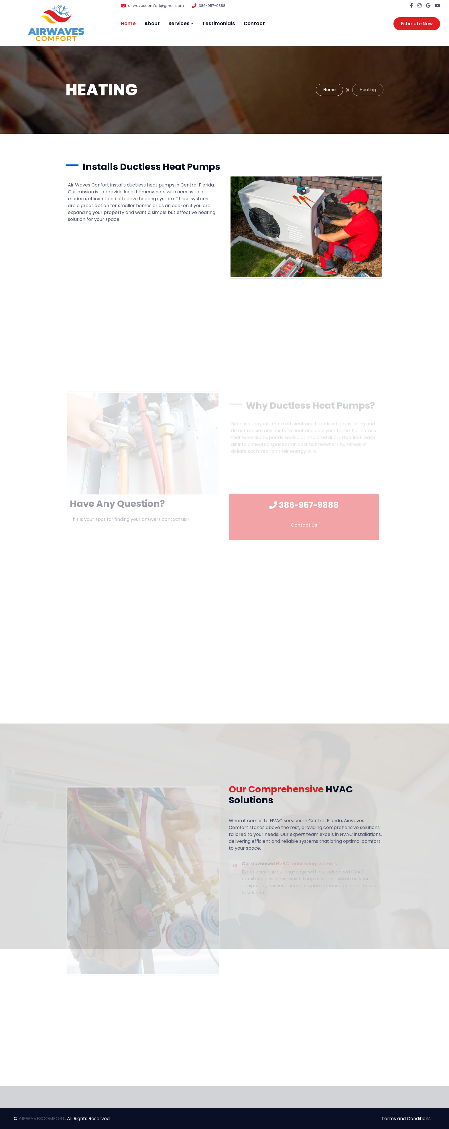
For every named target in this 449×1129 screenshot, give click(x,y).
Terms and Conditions (406, 1118)
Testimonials (218, 23)
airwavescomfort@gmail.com (156, 5)
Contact (254, 23)
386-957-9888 (212, 5)
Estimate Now (417, 23)
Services (179, 23)
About (152, 23)
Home (128, 23)
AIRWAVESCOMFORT (42, 1118)
